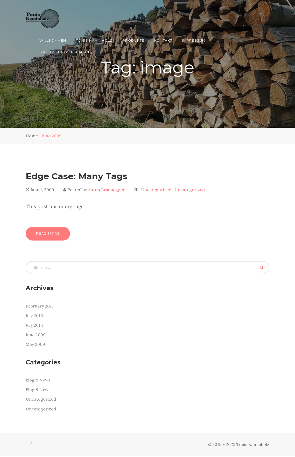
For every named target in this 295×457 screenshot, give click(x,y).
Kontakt (163, 40)
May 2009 (35, 344)
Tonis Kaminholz (94, 40)
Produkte (133, 40)
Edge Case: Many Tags (76, 176)
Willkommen (52, 40)
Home (32, 135)
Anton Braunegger (106, 189)
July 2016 (34, 316)
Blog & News (38, 380)
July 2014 (34, 325)
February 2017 (40, 306)
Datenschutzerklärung (65, 52)
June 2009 (52, 135)
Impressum (194, 40)
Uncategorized (156, 189)
